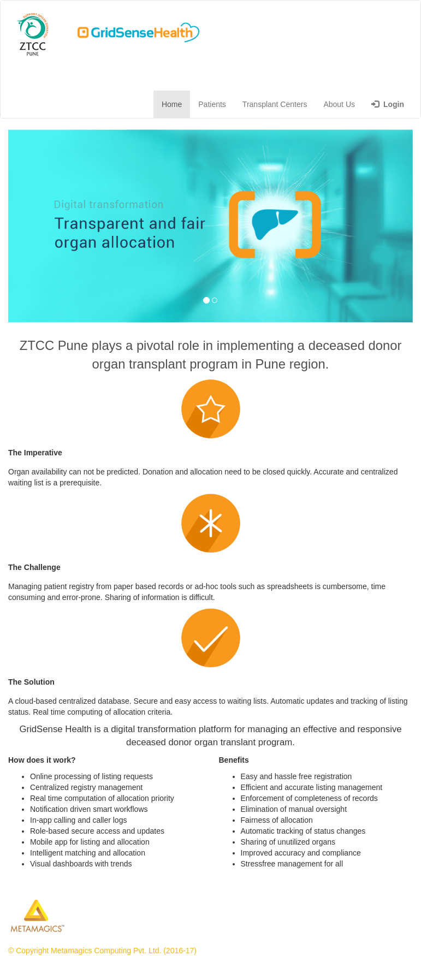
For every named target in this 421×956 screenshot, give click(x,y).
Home (172, 104)
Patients (212, 104)
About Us (339, 104)
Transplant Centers (274, 104)
